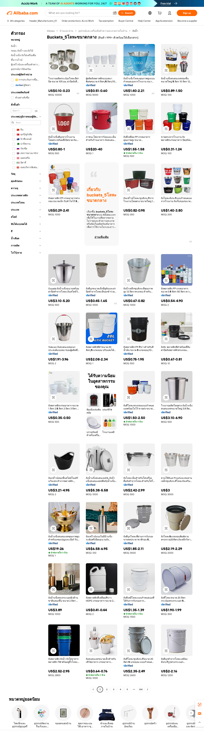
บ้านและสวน (66, 31)
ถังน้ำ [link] (135, 31)
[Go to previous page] (93, 689)
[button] (115, 13)
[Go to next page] (147, 689)
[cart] (160, 13)
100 (141, 689)
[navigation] (26, 360)
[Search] (126, 13)
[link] (199, 704)
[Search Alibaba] (79, 13)
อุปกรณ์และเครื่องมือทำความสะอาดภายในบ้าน (102, 31)
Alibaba (51, 31)
